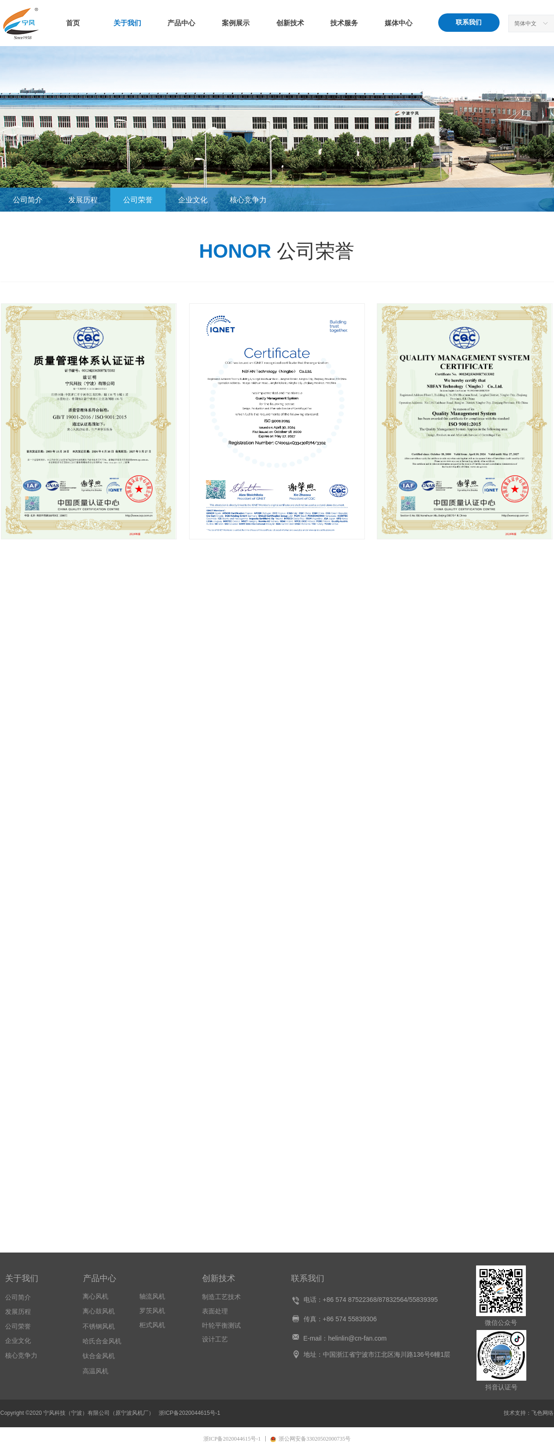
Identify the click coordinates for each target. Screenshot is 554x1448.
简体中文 (525, 23)
